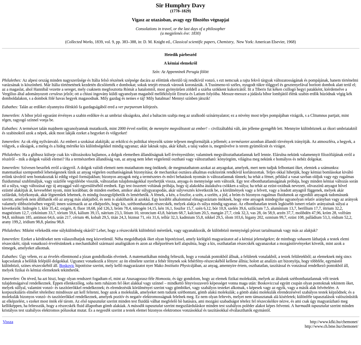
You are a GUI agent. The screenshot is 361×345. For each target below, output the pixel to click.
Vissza (8, 322)
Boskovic (66, 265)
